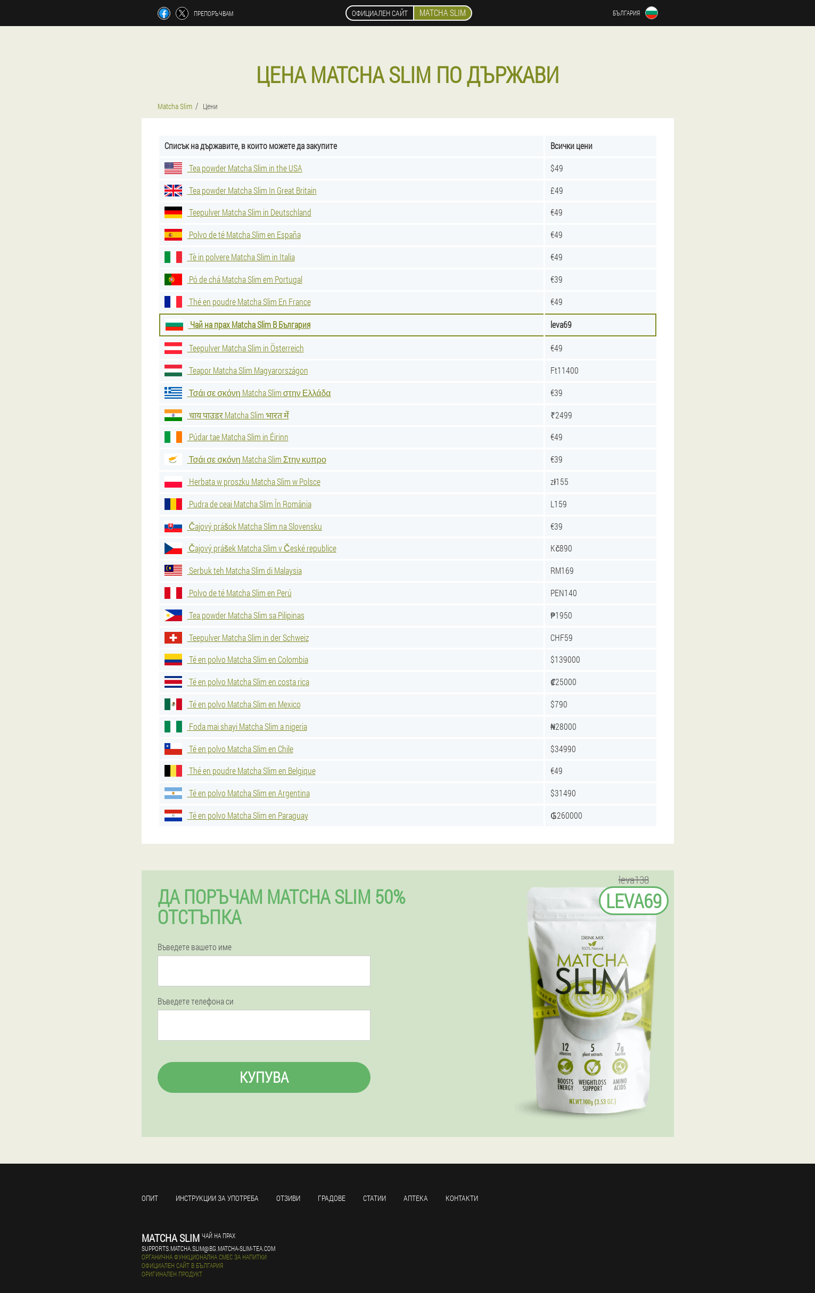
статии (374, 1198)
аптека (416, 1198)
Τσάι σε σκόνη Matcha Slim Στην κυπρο (245, 459)
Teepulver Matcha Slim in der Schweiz (236, 637)
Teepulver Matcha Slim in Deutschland (237, 212)
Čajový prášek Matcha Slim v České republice (250, 548)
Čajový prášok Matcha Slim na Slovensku (243, 526)
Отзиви (288, 1198)
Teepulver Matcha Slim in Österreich (234, 347)
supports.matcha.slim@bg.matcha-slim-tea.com (208, 1248)
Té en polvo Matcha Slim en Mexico (232, 704)
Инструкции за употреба (217, 1198)
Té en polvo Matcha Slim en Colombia (236, 659)
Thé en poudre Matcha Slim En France (237, 301)
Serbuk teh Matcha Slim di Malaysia (233, 570)
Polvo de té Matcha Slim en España (232, 234)
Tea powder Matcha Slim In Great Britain (240, 190)
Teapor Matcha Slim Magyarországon (236, 370)
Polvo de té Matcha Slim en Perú (228, 592)
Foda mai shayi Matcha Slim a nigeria (235, 726)
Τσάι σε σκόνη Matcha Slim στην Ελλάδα (247, 392)
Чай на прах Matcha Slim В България (238, 324)
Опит (150, 1198)
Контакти (462, 1198)
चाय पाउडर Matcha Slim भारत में (226, 415)
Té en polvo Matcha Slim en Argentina (237, 792)
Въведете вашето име (195, 947)
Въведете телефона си (196, 1001)
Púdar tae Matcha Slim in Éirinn (226, 436)
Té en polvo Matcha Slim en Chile (228, 748)
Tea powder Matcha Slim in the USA (233, 168)
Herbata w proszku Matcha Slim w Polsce (242, 481)
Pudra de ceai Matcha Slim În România (237, 503)
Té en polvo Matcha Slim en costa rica (236, 681)
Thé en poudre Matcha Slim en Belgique (240, 770)
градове (331, 1198)
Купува (264, 1077)
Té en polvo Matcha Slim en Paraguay (236, 815)
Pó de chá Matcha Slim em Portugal (233, 279)
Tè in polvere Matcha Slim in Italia (229, 256)
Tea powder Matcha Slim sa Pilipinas (234, 615)
